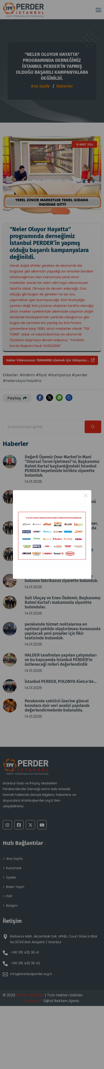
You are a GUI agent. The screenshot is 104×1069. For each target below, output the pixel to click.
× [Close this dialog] (85, 495)
